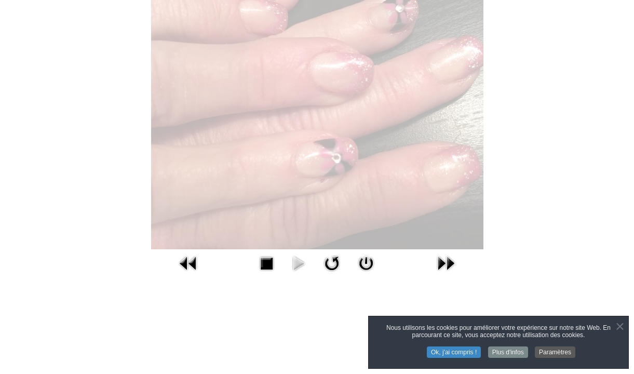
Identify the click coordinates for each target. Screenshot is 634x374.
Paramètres (555, 352)
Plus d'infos (508, 352)
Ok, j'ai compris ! (454, 352)
